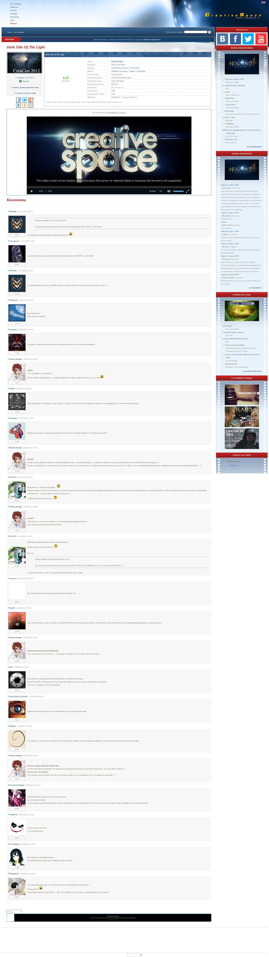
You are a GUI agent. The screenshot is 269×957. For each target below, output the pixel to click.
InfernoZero (226, 188)
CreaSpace (112, 112)
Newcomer (226, 259)
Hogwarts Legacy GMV (235, 79)
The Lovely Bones (118, 65)
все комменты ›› (256, 288)
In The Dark (135, 68)
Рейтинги (14, 17)
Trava (228, 92)
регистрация (19, 32)
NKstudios (226, 216)
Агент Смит (230, 117)
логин (9, 32)
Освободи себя (231, 139)
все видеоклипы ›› (255, 147)
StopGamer (230, 111)
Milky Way (230, 98)
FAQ (12, 20)
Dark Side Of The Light (55, 55)
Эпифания (230, 124)
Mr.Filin (225, 247)
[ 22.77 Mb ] (24, 78)
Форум (13, 23)
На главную (15, 4)
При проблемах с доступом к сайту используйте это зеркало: (118, 39)
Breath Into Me (231, 364)
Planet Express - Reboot (235, 332)
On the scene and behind (235, 345)
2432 (113, 91)
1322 (113, 94)
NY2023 (229, 326)
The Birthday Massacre (120, 68)
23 (112, 87)
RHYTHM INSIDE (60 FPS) (237, 339)
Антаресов (46, 220)
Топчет (224, 222)
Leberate (225, 234)
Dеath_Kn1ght (47, 559)
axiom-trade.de (104, 918)
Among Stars (231, 104)
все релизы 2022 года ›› (253, 371)
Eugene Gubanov (228, 277)
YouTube (121, 112)
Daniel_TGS (227, 225)
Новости (14, 7)
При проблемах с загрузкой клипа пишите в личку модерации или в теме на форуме (59, 39)
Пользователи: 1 (232, 461)
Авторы (13, 14)
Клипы (13, 10)
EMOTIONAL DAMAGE (235, 85)
